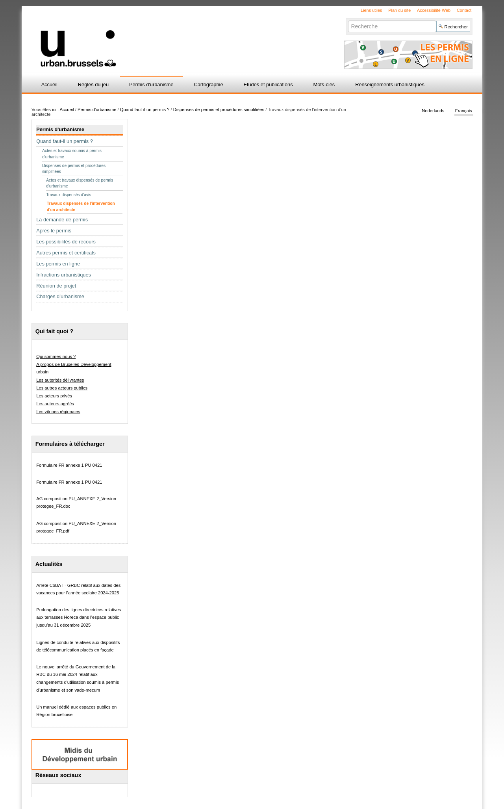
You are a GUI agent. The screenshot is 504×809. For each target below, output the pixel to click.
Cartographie (208, 84)
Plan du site (399, 10)
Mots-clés (324, 84)
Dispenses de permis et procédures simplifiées (218, 109)
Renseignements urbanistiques (389, 84)
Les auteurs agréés (55, 403)
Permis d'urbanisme (151, 84)
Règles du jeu (93, 84)
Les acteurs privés (54, 395)
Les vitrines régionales (58, 411)
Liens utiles (371, 10)
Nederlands (433, 111)
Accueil (49, 84)
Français (463, 111)
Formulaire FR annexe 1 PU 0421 (69, 465)
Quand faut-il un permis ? (145, 109)
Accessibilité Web (433, 10)
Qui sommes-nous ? (56, 356)
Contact (464, 10)
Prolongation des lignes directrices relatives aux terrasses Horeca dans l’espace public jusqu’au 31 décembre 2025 (78, 617)
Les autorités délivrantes (60, 380)
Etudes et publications (268, 84)
